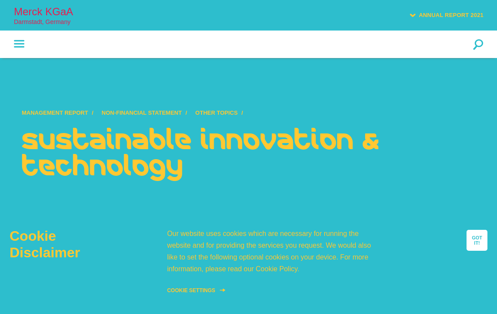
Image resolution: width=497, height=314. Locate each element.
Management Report (55, 112)
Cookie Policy (277, 269)
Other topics (216, 112)
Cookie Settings (191, 290)
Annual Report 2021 (451, 15)
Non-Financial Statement (142, 112)
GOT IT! (477, 240)
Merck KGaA (43, 15)
